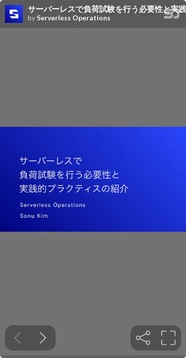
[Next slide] (43, 338)
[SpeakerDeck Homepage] (172, 15)
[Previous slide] (17, 338)
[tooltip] (143, 338)
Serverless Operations (74, 17)
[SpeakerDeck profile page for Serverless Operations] (14, 14)
